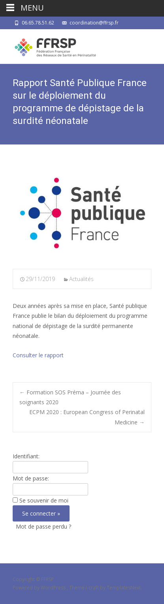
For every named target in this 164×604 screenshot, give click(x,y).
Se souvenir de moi (43, 500)
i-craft (93, 587)
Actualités (81, 279)
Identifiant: (26, 456)
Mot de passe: (31, 478)
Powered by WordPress (40, 587)
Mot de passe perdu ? (43, 526)
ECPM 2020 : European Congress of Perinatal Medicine (87, 417)
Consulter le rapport (38, 355)
